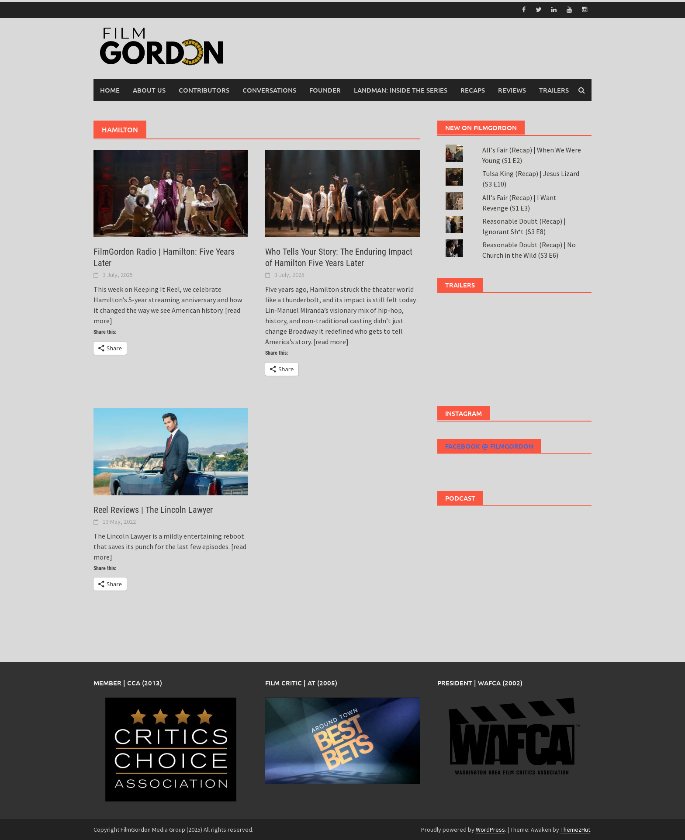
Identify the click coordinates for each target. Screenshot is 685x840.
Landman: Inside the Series (400, 89)
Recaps (472, 89)
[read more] (331, 341)
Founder (325, 89)
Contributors (204, 89)
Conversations (269, 89)
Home (110, 89)
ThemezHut (575, 829)
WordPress (490, 829)
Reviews (512, 89)
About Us (149, 89)
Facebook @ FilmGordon (489, 445)
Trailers (554, 89)
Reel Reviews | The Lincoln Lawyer (153, 509)
